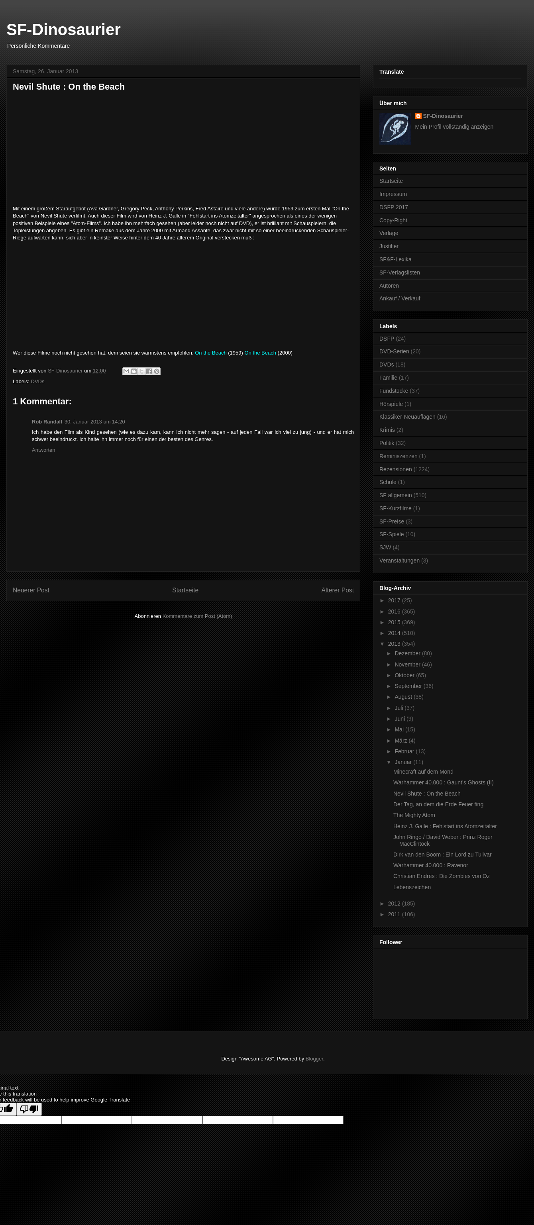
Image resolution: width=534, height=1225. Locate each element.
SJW (385, 547)
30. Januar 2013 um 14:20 (95, 422)
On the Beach (211, 353)
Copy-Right (393, 220)
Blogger (314, 1059)
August (404, 697)
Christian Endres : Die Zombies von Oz (441, 876)
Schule (388, 482)
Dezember (408, 653)
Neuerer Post (31, 590)
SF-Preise (391, 521)
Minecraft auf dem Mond (423, 771)
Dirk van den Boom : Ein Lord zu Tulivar (442, 854)
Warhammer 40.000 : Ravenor (430, 865)
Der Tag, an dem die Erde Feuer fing (438, 804)
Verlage (388, 233)
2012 (395, 903)
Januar (404, 762)
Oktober (405, 675)
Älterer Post (338, 590)
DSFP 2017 (393, 207)
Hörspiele (391, 404)
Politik (386, 443)
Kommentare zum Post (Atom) (197, 616)
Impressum (393, 194)
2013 (395, 644)
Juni (400, 718)
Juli (399, 708)
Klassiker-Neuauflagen (407, 417)
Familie (388, 377)
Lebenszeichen (412, 887)
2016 (395, 611)
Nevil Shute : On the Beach (427, 793)
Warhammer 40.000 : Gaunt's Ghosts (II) (443, 782)
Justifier (389, 246)
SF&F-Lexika (395, 259)
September (409, 686)
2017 (395, 600)
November (408, 664)
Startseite (185, 590)
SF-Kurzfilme (395, 508)
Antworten (43, 450)
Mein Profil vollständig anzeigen (454, 126)
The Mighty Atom (414, 815)
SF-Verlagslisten (399, 272)
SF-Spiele (391, 534)
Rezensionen (395, 469)
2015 (395, 622)
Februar (405, 751)
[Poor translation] (29, 1109)
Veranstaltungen (399, 560)
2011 (395, 914)
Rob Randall (47, 422)
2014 (395, 633)
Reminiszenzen (398, 456)
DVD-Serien (394, 351)
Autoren (389, 285)
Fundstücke (393, 391)
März (401, 740)
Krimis (387, 430)
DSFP (386, 338)
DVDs (38, 381)
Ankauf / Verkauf (399, 298)
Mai (400, 729)
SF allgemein (395, 495)
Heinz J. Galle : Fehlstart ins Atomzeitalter (445, 826)
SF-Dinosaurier (63, 29)
